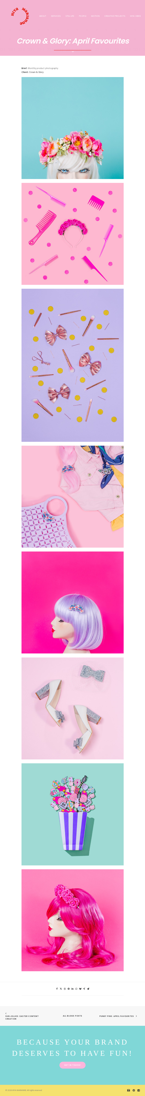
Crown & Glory (36, 72)
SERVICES (56, 16)
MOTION (95, 16)
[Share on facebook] (57, 989)
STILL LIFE (70, 16)
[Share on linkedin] (72, 989)
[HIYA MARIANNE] (17, 16)
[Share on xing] (84, 989)
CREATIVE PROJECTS (114, 16)
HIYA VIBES (135, 16)
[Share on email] (88, 989)
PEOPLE (82, 16)
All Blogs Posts (72, 1016)
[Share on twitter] (61, 989)
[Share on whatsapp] (76, 989)
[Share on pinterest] (68, 989)
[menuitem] (42, 16)
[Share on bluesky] (80, 989)
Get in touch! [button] (72, 1065)
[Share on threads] (65, 989)
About (42, 16)
